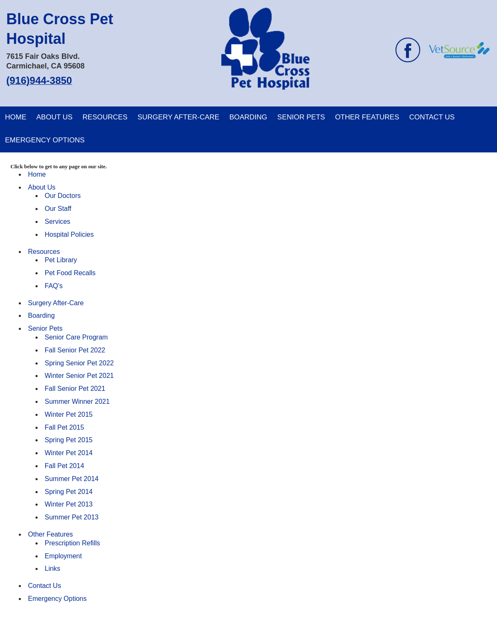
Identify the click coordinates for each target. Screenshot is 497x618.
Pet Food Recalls (70, 272)
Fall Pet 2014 (64, 465)
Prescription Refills (72, 543)
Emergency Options (45, 140)
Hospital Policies (69, 234)
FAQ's (54, 285)
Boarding (248, 117)
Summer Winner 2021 (77, 401)
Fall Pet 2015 (64, 427)
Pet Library (61, 259)
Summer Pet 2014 (72, 478)
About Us (54, 117)
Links (52, 568)
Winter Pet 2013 (69, 504)
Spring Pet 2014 (69, 491)
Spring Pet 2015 (69, 439)
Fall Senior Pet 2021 (75, 388)
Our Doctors (63, 195)
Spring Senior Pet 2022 (79, 363)
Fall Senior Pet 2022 (75, 350)
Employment (63, 556)
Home (15, 117)
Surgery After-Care (178, 117)
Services (57, 221)
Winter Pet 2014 (69, 452)
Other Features (367, 117)
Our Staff (58, 208)
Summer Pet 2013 (72, 517)
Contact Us (432, 117)
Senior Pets (301, 117)
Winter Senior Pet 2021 (79, 375)
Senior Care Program (76, 337)
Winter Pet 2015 (69, 414)
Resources (105, 117)
